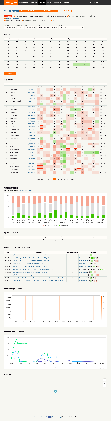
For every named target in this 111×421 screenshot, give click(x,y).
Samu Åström (83, 255)
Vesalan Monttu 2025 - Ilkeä (28, 11)
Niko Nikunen (83, 281)
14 (45, 179)
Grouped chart (12, 190)
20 (64, 179)
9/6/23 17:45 (31, 101)
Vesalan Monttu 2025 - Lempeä (47, 11)
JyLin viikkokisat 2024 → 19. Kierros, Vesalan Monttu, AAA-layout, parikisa (33, 269)
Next (71, 179)
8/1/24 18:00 (31, 107)
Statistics (34, 2)
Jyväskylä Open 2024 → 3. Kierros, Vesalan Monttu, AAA (28, 263)
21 (67, 179)
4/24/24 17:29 (31, 161)
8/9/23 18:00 (31, 104)
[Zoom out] (104, 386)
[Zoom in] (104, 383)
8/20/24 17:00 (31, 98)
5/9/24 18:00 (31, 124)
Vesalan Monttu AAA (64, 11)
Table (30, 190)
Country (10, 27)
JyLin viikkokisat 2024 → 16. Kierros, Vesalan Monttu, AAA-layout (30, 272)
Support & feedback (40, 417)
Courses (42, 2)
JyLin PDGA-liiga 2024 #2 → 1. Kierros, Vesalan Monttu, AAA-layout (31, 261)
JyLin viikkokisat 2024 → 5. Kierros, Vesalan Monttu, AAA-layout (30, 275)
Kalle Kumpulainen (84, 266)
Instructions (57, 2)
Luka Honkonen (83, 258)
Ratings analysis (10, 73)
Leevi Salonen (83, 272)
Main (5, 6)
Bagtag (66, 2)
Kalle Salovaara (83, 275)
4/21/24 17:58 (31, 147)
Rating (30, 27)
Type (47, 27)
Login (90, 2)
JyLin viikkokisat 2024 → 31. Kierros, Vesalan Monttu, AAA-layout (30, 266)
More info (54, 20)
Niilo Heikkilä (83, 278)
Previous (40, 179)
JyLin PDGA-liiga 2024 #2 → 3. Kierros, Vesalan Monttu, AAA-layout (31, 258)
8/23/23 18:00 (31, 144)
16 (51, 179)
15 (48, 179)
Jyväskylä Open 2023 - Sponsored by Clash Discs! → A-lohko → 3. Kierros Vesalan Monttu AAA (38, 278)
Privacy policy (56, 417)
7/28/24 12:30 (31, 127)
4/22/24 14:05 (31, 152)
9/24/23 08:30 (31, 92)
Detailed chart (22, 190)
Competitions (23, 2)
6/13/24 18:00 (31, 109)
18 (58, 179)
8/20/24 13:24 (31, 135)
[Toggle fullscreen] (104, 380)
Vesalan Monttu (11, 11)
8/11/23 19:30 (31, 89)
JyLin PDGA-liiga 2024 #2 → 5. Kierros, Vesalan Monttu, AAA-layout (31, 255)
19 (61, 179)
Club (71, 27)
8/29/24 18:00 (31, 121)
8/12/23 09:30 (31, 158)
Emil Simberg (82, 263)
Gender (20, 27)
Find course (11, 6)
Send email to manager (12, 18)
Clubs (49, 2)
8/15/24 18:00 (31, 95)
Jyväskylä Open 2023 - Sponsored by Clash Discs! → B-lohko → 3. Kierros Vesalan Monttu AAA (38, 281)
